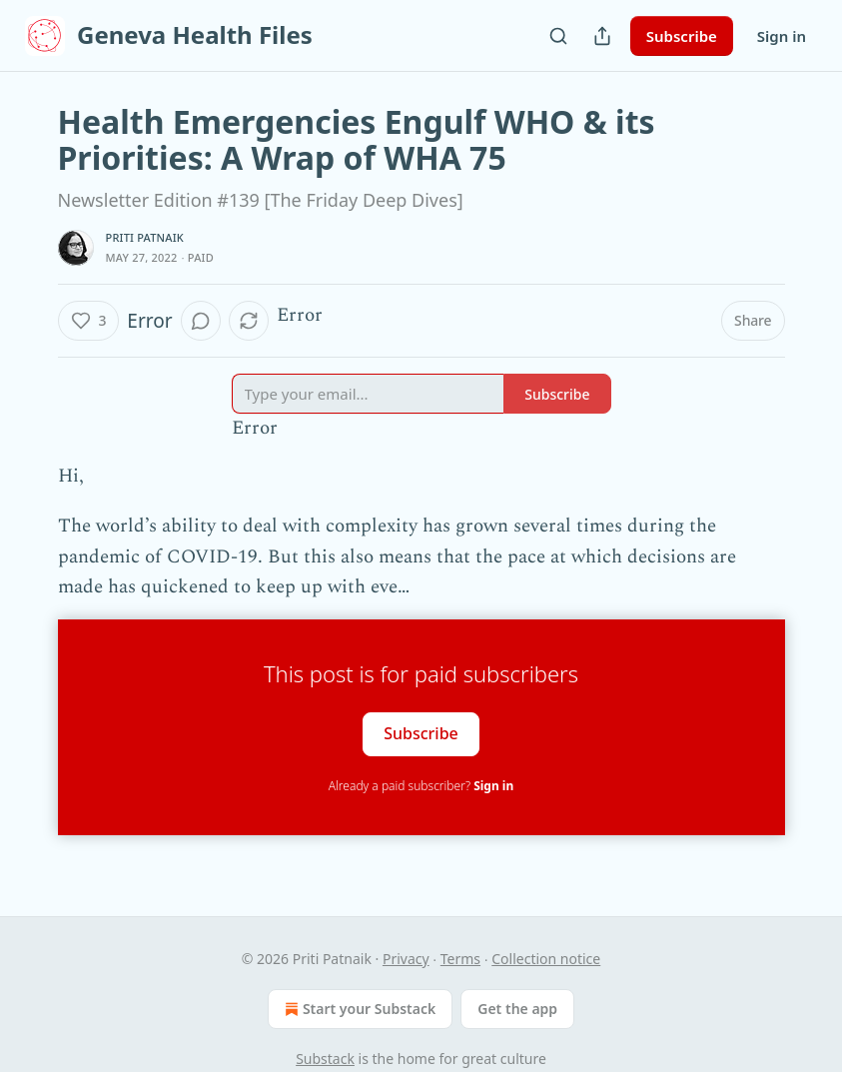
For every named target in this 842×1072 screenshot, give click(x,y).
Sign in (781, 36)
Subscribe (681, 36)
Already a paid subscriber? (421, 785)
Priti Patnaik (145, 237)
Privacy (406, 958)
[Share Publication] (602, 36)
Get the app (517, 1008)
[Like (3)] (89, 321)
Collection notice (545, 958)
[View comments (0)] (201, 321)
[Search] (558, 36)
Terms (460, 958)
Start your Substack (358, 1009)
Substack (325, 1058)
